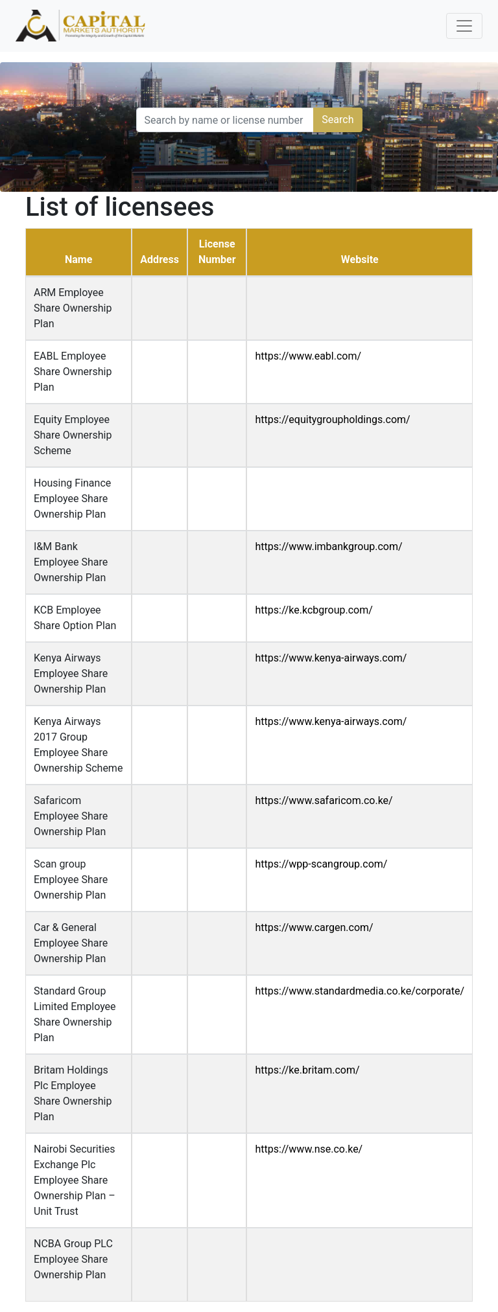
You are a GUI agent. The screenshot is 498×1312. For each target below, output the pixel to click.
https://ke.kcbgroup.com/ (313, 610)
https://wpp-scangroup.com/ (321, 864)
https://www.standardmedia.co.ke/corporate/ (359, 991)
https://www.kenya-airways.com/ (331, 658)
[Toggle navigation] (464, 26)
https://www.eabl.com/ (308, 356)
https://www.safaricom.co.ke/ (323, 800)
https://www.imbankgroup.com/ (328, 546)
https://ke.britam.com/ (307, 1070)
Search (337, 119)
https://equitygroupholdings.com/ (332, 419)
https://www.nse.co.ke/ (308, 1149)
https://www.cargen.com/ (314, 927)
